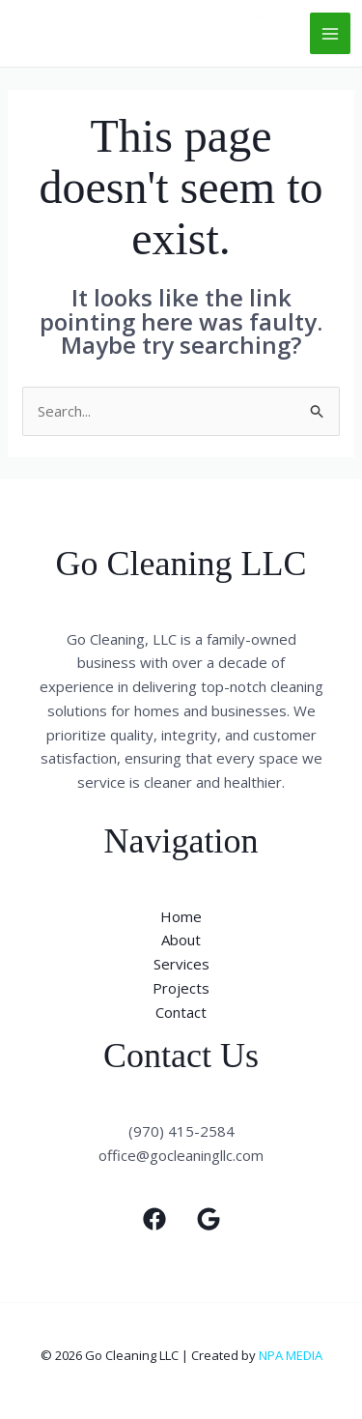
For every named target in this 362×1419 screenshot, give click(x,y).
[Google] (208, 1219)
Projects (181, 988)
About (181, 939)
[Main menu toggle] (330, 33)
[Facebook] (154, 1219)
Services (181, 963)
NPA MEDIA (290, 1355)
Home (181, 916)
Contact (181, 1012)
